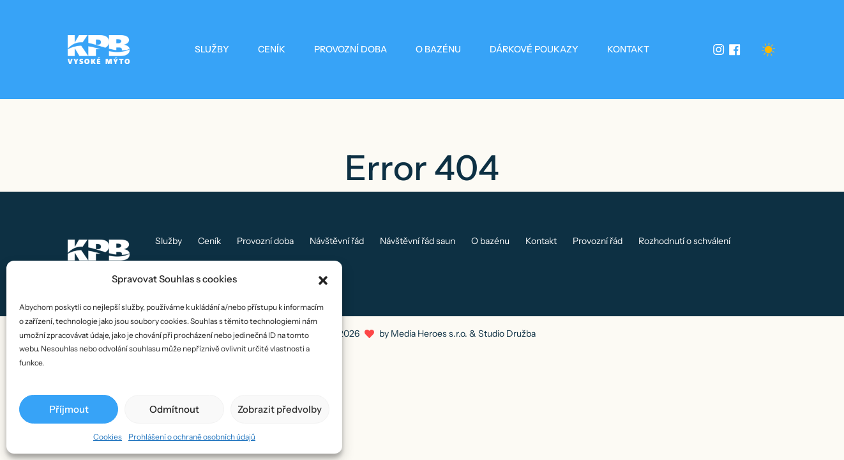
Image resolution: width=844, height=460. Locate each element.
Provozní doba (350, 49)
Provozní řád (597, 241)
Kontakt (628, 49)
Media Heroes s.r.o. (429, 333)
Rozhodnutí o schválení (684, 241)
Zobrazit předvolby (279, 409)
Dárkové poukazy (534, 49)
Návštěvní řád (337, 241)
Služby (212, 49)
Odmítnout (174, 409)
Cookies (107, 436)
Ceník (271, 49)
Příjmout (69, 409)
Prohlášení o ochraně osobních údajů (191, 436)
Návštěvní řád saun (417, 241)
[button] (323, 279)
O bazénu (438, 49)
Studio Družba (507, 333)
